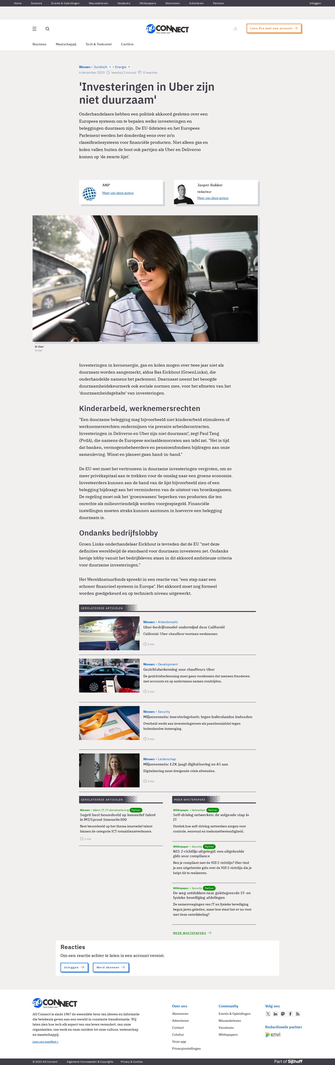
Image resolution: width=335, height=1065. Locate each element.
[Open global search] (47, 29)
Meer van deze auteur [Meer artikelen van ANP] (118, 193)
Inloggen (315, 3)
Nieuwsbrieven (98, 3)
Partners (218, 3)
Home (18, 3)
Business (40, 44)
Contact (178, 1028)
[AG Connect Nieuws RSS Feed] (298, 1014)
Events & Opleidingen (65, 3)
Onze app (179, 1041)
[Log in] (235, 29)
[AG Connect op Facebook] (290, 1014)
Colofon (178, 1034)
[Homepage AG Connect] (167, 29)
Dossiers (36, 3)
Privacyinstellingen (186, 1048)
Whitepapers (148, 3)
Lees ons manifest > (45, 1041)
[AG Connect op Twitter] (268, 1014)
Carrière (127, 44)
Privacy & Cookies (132, 1061)
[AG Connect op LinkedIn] (275, 1014)
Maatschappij (66, 44)
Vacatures (123, 3)
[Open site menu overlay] (34, 29)
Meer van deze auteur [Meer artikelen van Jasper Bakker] (213, 198)
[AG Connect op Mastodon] (283, 1014)
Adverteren (196, 3)
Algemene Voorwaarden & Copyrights (90, 1061)
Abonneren (172, 3)
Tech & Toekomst (99, 44)
